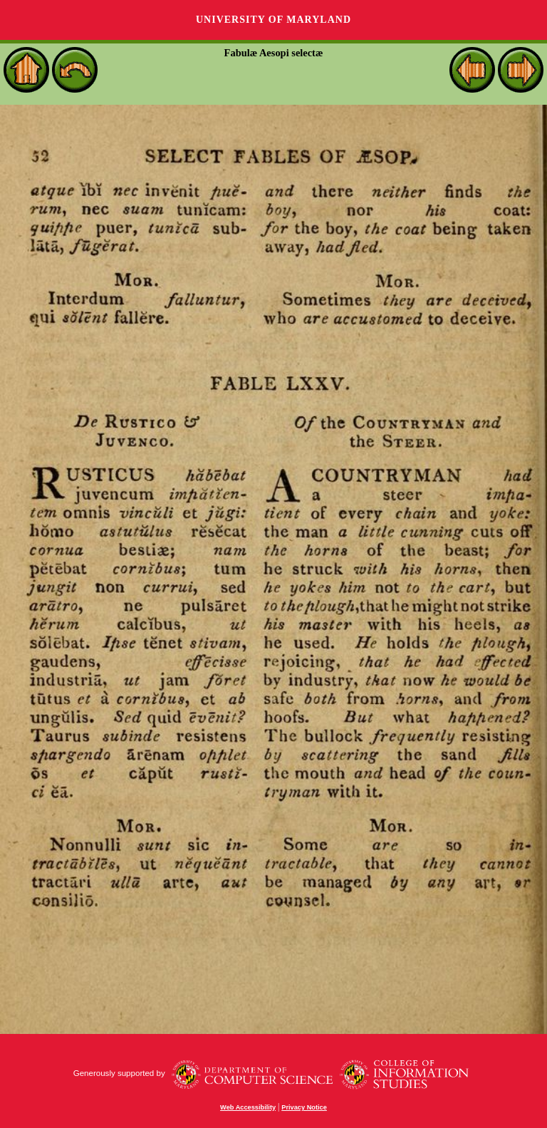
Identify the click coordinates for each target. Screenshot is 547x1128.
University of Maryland (273, 19)
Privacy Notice (304, 1107)
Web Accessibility (248, 1107)
